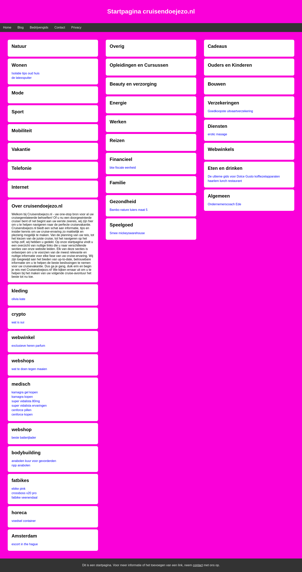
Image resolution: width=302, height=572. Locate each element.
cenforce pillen (21, 410)
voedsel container (24, 520)
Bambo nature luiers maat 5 (129, 209)
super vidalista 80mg (26, 401)
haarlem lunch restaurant (225, 181)
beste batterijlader (24, 437)
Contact (60, 27)
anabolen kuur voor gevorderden (34, 461)
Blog (21, 27)
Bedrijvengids (39, 27)
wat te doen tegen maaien (29, 369)
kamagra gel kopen (25, 392)
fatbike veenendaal (24, 497)
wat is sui (18, 322)
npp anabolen (21, 465)
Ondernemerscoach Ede (224, 204)
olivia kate (18, 299)
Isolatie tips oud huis (25, 73)
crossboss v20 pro (24, 493)
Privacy (76, 27)
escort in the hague (25, 544)
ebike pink (18, 488)
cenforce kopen (22, 414)
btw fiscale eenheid (123, 167)
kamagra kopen (22, 396)
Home (7, 27)
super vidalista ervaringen (29, 405)
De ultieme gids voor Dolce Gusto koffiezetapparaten (244, 176)
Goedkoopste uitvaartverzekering (230, 111)
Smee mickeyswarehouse (127, 233)
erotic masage (217, 134)
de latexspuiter (22, 77)
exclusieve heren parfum (28, 345)
